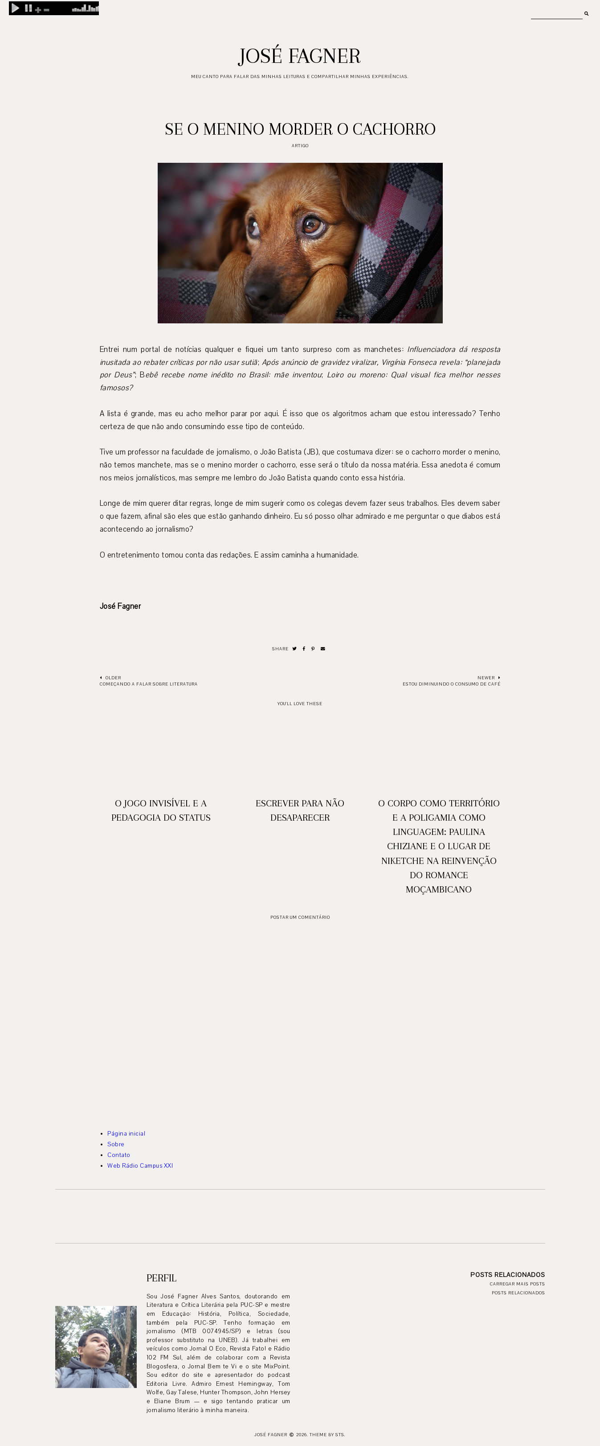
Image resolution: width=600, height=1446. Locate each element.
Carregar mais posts (517, 1284)
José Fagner (300, 56)
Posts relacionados (518, 1293)
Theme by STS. (328, 1435)
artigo (300, 146)
